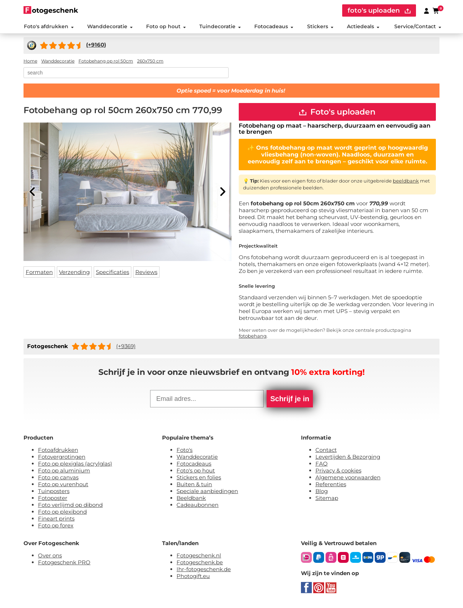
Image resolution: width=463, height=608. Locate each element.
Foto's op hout (196, 471)
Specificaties (112, 272)
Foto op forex (55, 526)
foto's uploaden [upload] (379, 10)
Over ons (50, 556)
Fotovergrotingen (61, 457)
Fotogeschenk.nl (199, 556)
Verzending (74, 272)
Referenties (330, 485)
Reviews (146, 272)
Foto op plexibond (62, 512)
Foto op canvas (58, 478)
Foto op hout (166, 26)
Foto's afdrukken (48, 26)
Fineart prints (56, 519)
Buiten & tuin (194, 485)
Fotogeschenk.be (200, 563)
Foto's (184, 451)
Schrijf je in (289, 400)
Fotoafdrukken (58, 451)
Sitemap (326, 499)
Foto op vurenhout (63, 485)
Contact (326, 451)
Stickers (320, 26)
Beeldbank (191, 499)
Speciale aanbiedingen (207, 492)
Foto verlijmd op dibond (70, 505)
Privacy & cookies (338, 471)
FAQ (321, 464)
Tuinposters (53, 492)
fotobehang (253, 337)
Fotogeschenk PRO (64, 563)
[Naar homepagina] (51, 10)
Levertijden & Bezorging (347, 457)
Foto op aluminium (64, 471)
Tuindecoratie (220, 26)
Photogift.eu (193, 577)
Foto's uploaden (337, 112)
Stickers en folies (199, 478)
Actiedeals (363, 26)
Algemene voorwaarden (348, 478)
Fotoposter (52, 499)
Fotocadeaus (273, 26)
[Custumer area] (426, 10)
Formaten (39, 272)
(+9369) (126, 346)
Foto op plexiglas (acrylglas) (75, 464)
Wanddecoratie (109, 26)
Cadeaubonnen (197, 505)
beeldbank (406, 181)
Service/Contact (417, 26)
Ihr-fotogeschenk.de (204, 570)
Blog (321, 492)
